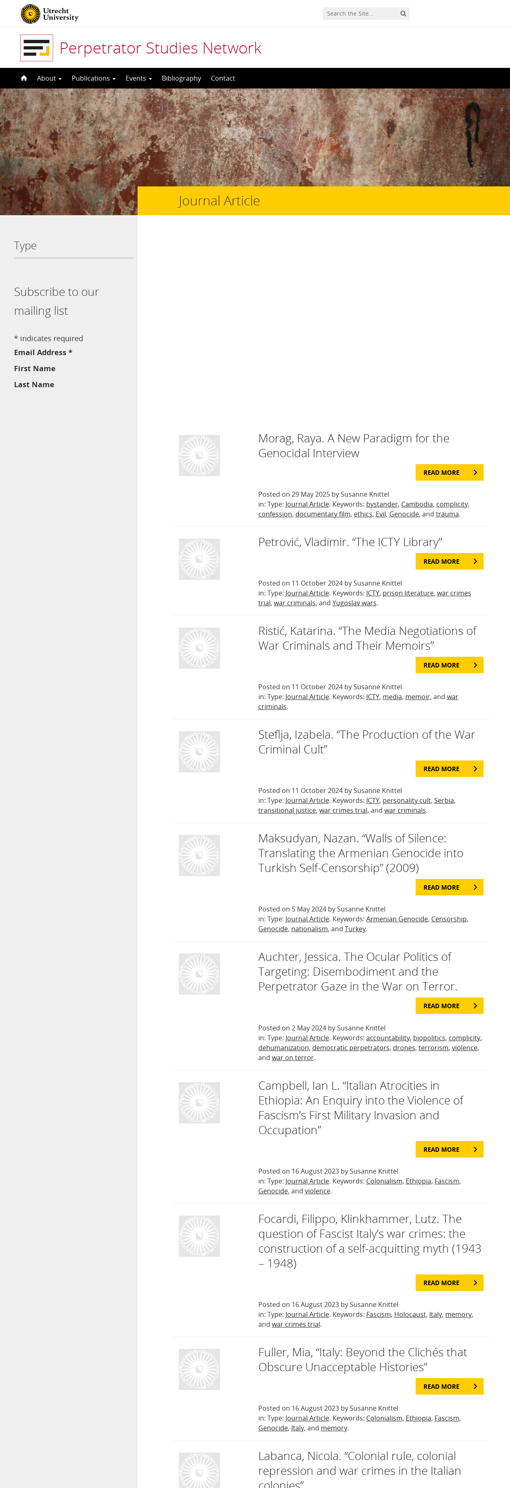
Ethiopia (418, 990)
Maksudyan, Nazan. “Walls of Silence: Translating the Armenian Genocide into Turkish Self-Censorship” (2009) (360, 662)
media (392, 506)
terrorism (434, 857)
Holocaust (410, 1123)
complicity (452, 313)
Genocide (404, 323)
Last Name (34, 384)
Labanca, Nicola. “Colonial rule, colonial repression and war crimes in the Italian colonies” (359, 1280)
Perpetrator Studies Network (160, 47)
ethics (363, 323)
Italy (435, 1123)
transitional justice (287, 620)
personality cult (407, 610)
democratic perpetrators (351, 857)
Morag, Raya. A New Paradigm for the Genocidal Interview (353, 254)
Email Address (43, 352)
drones (404, 857)
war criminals (295, 412)
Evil (381, 323)
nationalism (309, 738)
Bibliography (181, 78)
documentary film (323, 323)
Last (422, 1390)
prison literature (408, 402)
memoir (417, 506)
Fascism (447, 990)
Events (139, 78)
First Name (35, 368)
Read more (441, 282)
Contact (223, 78)
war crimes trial (343, 620)
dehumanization (283, 857)
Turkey (355, 738)
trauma (447, 323)
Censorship (449, 728)
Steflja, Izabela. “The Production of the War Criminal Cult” (366, 551)
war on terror (293, 867)
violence (464, 857)
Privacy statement (459, 1451)
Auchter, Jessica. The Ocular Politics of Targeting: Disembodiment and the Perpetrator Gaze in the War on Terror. (358, 781)
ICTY (372, 402)
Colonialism (384, 990)
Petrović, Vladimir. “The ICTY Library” (350, 351)
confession (275, 323)
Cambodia (417, 313)
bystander (382, 313)
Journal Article (307, 313)
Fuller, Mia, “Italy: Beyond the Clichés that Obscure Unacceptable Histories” (362, 1168)
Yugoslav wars (354, 412)
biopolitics (429, 847)
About (49, 78)
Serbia (444, 610)
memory (458, 1123)
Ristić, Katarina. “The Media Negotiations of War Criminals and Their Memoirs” (367, 447)
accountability (388, 847)
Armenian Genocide (397, 728)
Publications (94, 78)
